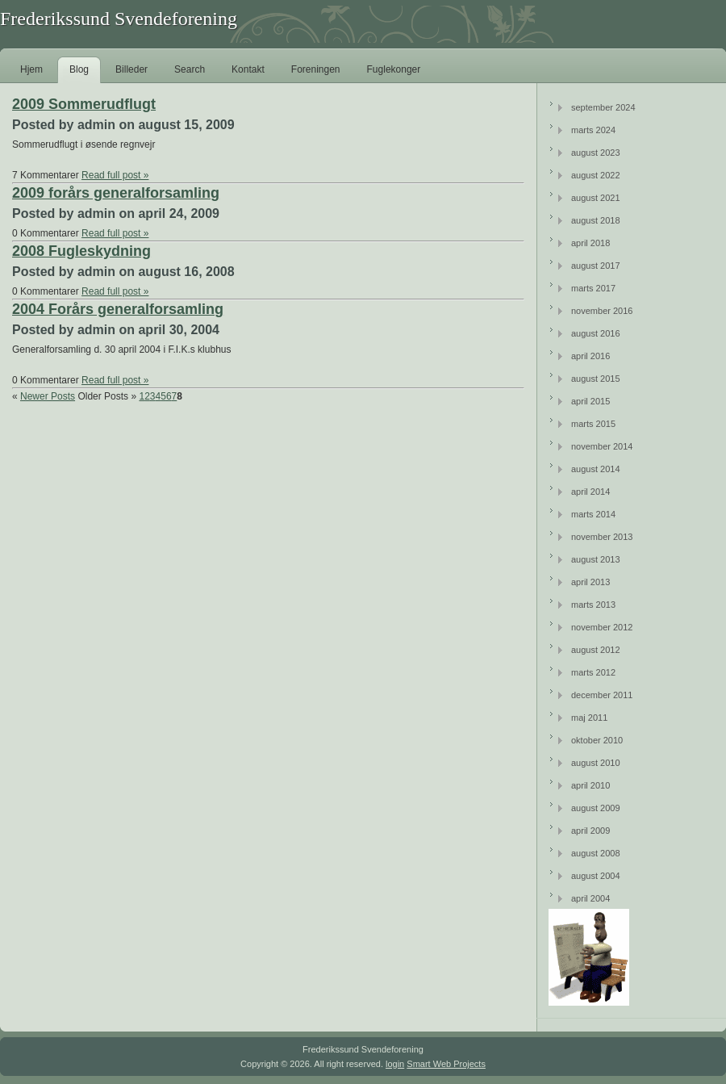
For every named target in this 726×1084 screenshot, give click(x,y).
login (395, 1064)
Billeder (131, 69)
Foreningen (315, 69)
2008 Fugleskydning (81, 251)
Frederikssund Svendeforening (118, 18)
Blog (79, 69)
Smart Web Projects (446, 1064)
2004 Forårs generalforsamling (117, 309)
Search (189, 69)
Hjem (31, 69)
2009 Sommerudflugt (84, 104)
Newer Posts (47, 396)
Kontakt (248, 69)
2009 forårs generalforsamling (115, 193)
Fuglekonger (394, 69)
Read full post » (114, 175)
